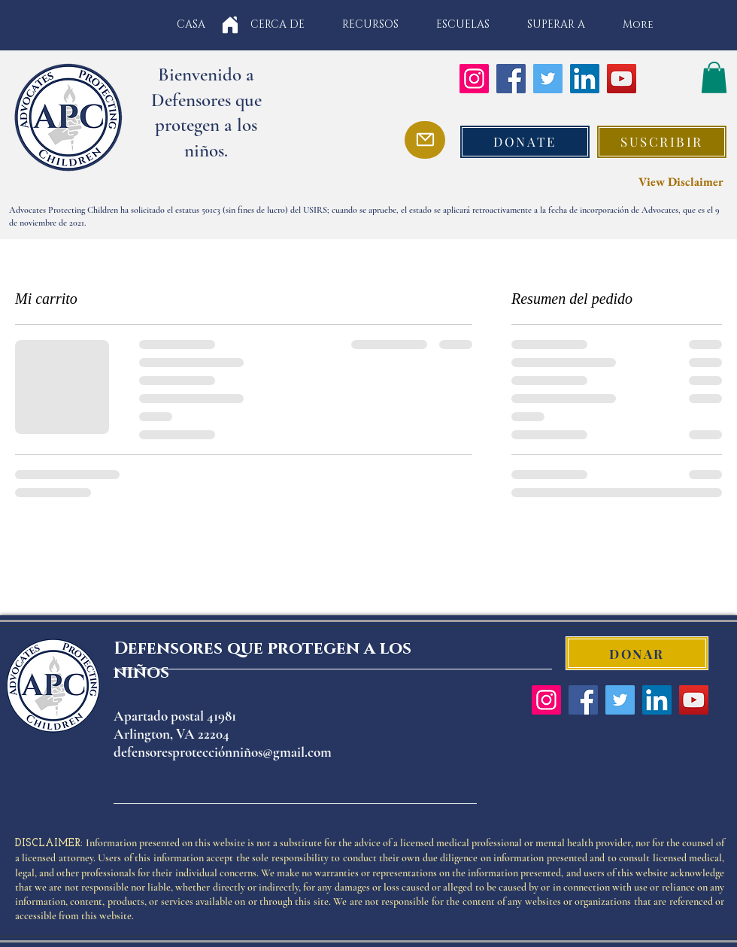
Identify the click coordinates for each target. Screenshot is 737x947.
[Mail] (425, 140)
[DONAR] (637, 653)
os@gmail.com (291, 751)
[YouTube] (621, 78)
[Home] (230, 24)
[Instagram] (474, 78)
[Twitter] (548, 78)
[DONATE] (524, 142)
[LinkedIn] (584, 78)
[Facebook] (511, 78)
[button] (714, 77)
